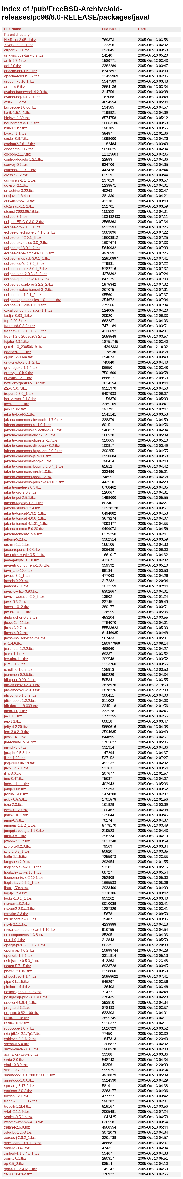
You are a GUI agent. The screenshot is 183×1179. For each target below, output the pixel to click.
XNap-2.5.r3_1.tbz (18, 45)
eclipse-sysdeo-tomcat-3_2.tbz (28, 289)
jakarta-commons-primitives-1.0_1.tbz (34, 482)
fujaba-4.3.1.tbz (16, 342)
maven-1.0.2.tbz (17, 903)
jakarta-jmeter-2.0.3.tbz (22, 487)
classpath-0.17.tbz (18, 149)
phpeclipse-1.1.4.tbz (20, 976)
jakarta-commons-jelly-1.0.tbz (27, 456)
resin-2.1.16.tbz (16, 1018)
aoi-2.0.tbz (12, 66)
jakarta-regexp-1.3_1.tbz (23, 503)
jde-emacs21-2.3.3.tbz (22, 690)
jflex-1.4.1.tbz (15, 737)
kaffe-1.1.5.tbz (15, 857)
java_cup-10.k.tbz (18, 570)
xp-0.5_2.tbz (14, 1164)
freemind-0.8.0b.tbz (19, 326)
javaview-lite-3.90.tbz (21, 591)
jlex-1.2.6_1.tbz (16, 768)
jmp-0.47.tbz (14, 778)
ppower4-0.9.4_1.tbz (20, 1002)
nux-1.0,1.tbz (14, 940)
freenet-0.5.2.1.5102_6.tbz (25, 331)
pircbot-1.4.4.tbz (17, 987)
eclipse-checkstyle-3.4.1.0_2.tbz (29, 232)
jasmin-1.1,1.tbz (17, 544)
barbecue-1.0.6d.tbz (20, 107)
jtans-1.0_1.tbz (16, 815)
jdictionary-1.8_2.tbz (20, 695)
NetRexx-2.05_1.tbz (20, 40)
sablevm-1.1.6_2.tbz (20, 1039)
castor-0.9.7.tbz (16, 138)
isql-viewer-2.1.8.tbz (20, 399)
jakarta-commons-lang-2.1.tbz (28, 461)
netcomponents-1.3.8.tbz (24, 935)
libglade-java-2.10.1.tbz (22, 872)
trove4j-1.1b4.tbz (17, 1106)
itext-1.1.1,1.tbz (16, 404)
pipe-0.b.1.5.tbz (16, 982)
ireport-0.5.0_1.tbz (18, 394)
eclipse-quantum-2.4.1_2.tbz (26, 279)
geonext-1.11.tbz (17, 352)
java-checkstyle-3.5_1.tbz (24, 555)
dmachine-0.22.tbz (19, 191)
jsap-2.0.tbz (13, 804)
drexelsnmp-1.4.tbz (19, 201)
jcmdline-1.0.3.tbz (18, 669)
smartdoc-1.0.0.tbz (19, 1080)
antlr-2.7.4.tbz (15, 61)
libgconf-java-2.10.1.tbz (22, 867)
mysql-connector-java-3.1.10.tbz (29, 929)
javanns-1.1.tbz (16, 586)
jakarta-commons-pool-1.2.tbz (28, 477)
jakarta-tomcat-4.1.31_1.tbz (26, 524)
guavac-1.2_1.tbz (18, 378)
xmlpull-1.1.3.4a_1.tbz (21, 1153)
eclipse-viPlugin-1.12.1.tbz (25, 305)
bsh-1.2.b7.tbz (15, 128)
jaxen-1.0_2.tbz (16, 607)
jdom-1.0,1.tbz (15, 711)
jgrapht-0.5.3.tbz (17, 753)
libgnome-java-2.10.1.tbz (23, 877)
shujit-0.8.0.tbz (16, 1065)
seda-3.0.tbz (14, 1060)
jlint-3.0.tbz (12, 773)
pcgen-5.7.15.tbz (17, 966)
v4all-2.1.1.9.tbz (17, 1111)
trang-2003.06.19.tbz (20, 1101)
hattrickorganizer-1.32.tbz (24, 383)
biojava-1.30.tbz (17, 118)
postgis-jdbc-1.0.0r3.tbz (22, 992)
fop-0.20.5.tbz (15, 321)
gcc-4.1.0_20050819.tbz (23, 347)
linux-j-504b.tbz (16, 888)
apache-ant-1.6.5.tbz (20, 71)
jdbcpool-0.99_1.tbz (20, 680)
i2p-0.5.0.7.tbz (15, 388)
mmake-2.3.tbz (16, 914)
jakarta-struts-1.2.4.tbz (22, 508)
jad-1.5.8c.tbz (15, 409)
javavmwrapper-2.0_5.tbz (24, 596)
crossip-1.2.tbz (16, 175)
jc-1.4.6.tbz (13, 643)
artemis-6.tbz (14, 87)
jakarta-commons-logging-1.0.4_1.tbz (33, 466)
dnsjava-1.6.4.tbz (18, 196)
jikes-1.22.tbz (14, 758)
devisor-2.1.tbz (16, 185)
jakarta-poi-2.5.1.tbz (20, 498)
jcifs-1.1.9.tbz (14, 664)
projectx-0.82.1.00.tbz (21, 1013)
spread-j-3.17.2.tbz (19, 1086)
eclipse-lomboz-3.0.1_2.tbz (25, 269)
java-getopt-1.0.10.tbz (21, 560)
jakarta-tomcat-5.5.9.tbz (23, 534)
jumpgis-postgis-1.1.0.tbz (24, 831)
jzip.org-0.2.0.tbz (17, 846)
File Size (109, 29)
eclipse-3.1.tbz (15, 217)
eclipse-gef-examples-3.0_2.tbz (29, 253)
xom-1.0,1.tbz (15, 1158)
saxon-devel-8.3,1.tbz (21, 1049)
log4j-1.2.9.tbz (15, 893)
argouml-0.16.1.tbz (19, 81)
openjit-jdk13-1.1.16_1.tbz (24, 945)
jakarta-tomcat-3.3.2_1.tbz (25, 513)
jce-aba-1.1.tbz (16, 659)
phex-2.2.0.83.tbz (18, 971)
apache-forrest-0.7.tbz (21, 76)
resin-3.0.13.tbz (16, 1023)
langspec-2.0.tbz (17, 862)
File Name (12, 29)
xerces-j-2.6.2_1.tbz (20, 1138)
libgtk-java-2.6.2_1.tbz (21, 883)
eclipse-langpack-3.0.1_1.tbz (27, 258)
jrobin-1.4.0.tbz (16, 794)
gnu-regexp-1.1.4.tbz (20, 368)
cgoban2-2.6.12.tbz (19, 144)
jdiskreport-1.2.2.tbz (20, 701)
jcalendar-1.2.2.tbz (19, 649)
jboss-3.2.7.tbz (16, 628)
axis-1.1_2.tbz (15, 102)
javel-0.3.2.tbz (15, 602)
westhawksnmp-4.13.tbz (23, 1122)
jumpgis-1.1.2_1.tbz (20, 825)
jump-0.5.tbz (14, 820)
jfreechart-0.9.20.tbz (20, 742)
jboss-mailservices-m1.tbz (24, 638)
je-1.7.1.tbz (13, 716)
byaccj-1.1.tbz (15, 133)
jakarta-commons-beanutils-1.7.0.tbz (33, 420)
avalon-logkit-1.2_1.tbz (22, 97)
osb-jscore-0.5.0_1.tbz (22, 961)
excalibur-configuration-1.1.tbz (28, 310)
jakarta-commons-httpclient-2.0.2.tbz (33, 451)
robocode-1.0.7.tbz (19, 1028)
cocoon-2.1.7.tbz (17, 154)
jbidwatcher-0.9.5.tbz (20, 617)
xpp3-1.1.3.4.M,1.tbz (20, 1169)
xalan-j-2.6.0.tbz (17, 1127)
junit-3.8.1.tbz (15, 836)
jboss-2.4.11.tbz (17, 623)
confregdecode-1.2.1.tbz (23, 159)
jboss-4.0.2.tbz (16, 633)
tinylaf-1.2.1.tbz (16, 1096)
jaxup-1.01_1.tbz (17, 612)
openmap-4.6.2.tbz (19, 950)
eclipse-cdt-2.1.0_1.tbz (22, 227)
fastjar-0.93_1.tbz (18, 316)
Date (142, 29)
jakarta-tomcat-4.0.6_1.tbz (25, 518)
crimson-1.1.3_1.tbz (20, 170)
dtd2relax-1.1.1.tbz (19, 206)
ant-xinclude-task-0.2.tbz (23, 55)
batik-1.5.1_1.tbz (17, 112)
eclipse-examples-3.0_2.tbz (26, 243)
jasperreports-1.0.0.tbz (22, 550)
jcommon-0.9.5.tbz (19, 675)
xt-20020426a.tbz (18, 1174)
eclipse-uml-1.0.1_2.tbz (22, 295)
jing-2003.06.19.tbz (19, 763)
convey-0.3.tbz (16, 165)
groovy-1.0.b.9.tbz (18, 373)
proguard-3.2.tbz (17, 1008)
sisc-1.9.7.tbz (14, 1070)
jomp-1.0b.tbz (15, 789)
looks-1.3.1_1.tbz (18, 898)
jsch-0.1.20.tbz (16, 810)
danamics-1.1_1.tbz (20, 180)
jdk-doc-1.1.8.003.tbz (21, 706)
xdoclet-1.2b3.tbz (18, 1132)
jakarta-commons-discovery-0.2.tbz (32, 445)
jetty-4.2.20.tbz (16, 727)
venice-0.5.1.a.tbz (18, 1117)
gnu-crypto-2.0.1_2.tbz (22, 362)
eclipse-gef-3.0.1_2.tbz (22, 248)
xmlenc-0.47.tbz (17, 1148)
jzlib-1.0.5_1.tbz (16, 851)
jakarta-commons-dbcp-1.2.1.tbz (29, 435)
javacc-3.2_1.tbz (17, 576)
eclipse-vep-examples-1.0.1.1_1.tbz (32, 300)
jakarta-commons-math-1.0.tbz (28, 471)
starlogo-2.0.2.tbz (18, 1091)
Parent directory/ (17, 35)
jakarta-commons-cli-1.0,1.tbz (27, 425)
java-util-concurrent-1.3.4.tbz (27, 565)
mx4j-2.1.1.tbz (15, 924)
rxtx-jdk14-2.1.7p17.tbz (22, 1034)
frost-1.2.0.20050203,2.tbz (25, 336)
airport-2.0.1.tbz (16, 50)
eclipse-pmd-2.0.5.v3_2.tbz (25, 274)
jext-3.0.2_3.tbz (16, 732)
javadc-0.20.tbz (16, 581)
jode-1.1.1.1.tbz (16, 784)
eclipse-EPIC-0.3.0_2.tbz (24, 222)
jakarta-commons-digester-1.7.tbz (30, 440)
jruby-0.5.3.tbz (15, 799)
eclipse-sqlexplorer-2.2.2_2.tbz (28, 284)
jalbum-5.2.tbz (15, 539)
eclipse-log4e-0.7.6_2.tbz (24, 263)
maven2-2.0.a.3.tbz (19, 909)
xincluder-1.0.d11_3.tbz (22, 1143)
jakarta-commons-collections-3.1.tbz (33, 430)
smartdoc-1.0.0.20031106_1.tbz (29, 1075)
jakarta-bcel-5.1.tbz (19, 414)
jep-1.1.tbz (12, 721)
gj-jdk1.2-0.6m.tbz (18, 357)
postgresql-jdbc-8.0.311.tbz (25, 997)
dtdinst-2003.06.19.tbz (22, 211)
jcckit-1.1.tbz (14, 654)
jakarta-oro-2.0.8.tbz (20, 492)
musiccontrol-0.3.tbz (20, 919)
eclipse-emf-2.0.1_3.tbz (22, 237)
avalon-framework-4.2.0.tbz (26, 92)
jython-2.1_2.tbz (17, 841)
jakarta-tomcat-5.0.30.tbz (24, 529)
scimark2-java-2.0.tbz (21, 1054)
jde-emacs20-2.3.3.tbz (22, 685)
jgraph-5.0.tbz (15, 747)
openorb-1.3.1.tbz (18, 956)
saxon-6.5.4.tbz (16, 1044)
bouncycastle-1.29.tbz (21, 123)
